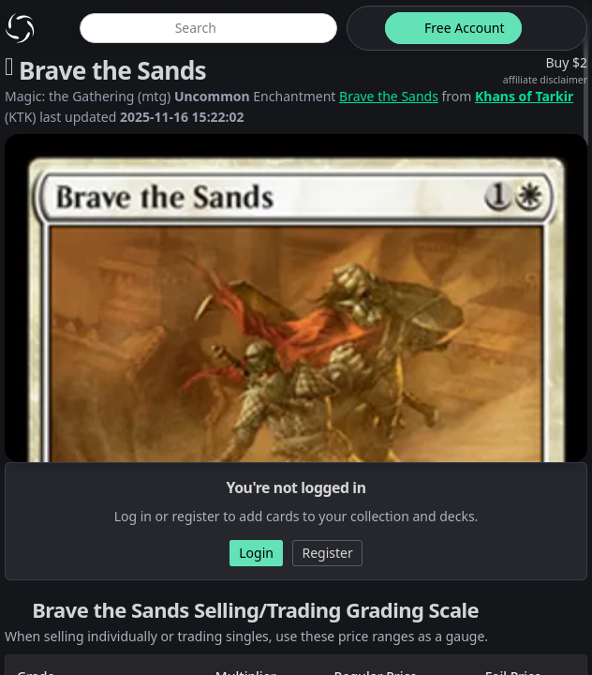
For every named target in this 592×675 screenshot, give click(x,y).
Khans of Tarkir (524, 96)
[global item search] (208, 28)
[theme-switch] (362, 28)
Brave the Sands (388, 96)
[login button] (553, 28)
